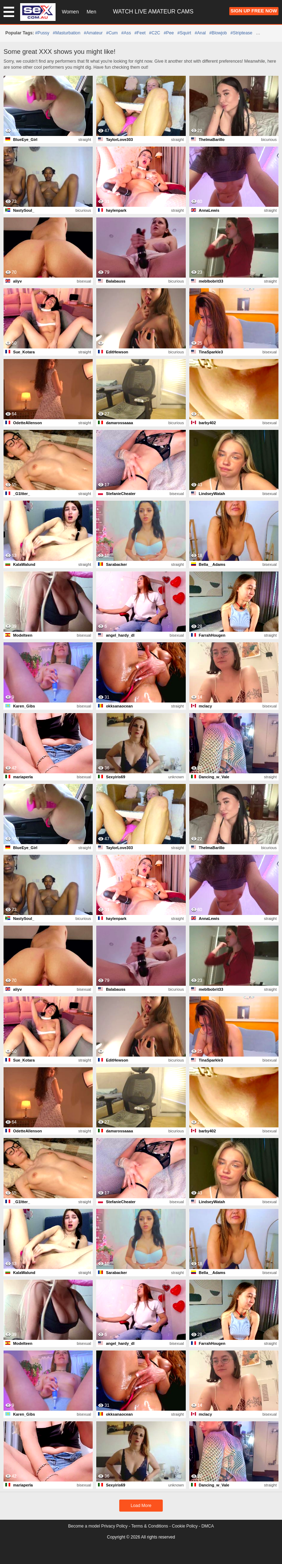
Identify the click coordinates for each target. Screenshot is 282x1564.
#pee (169, 32)
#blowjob (218, 32)
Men (91, 12)
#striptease (241, 32)
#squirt (184, 32)
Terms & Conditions (149, 1526)
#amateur (93, 32)
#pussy (42, 32)
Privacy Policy (114, 1526)
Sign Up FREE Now (254, 10)
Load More (141, 1505)
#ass (126, 32)
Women (70, 12)
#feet (139, 32)
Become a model (84, 1526)
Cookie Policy (185, 1526)
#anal (200, 32)
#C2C (154, 32)
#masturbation (66, 32)
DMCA (207, 1526)
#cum (112, 32)
